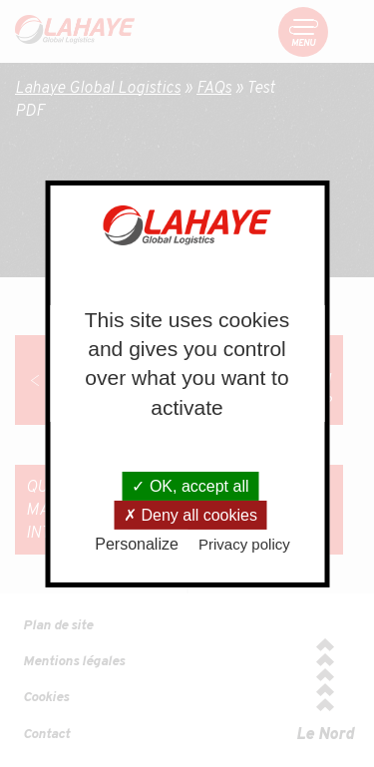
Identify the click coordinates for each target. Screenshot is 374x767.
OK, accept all (190, 486)
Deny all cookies (190, 515)
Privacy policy (244, 544)
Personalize (137, 544)
